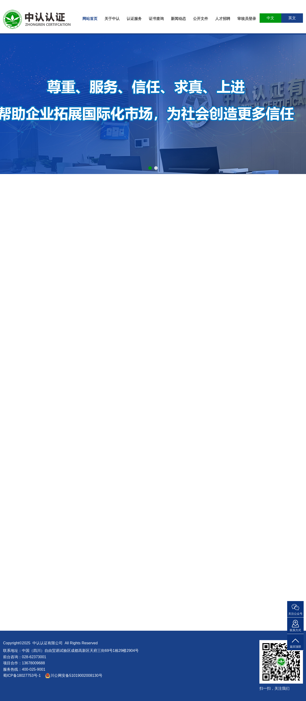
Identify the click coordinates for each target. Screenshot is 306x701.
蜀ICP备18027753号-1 (22, 675)
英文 (292, 16)
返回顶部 (295, 646)
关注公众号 (295, 613)
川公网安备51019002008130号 (76, 675)
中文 (270, 16)
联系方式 (295, 630)
